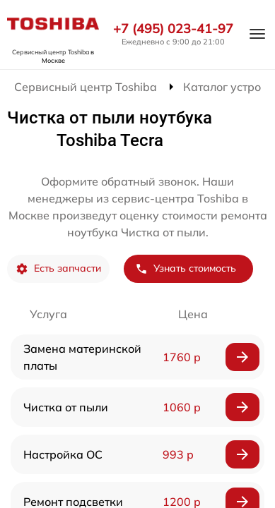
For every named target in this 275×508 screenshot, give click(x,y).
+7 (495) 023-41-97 (173, 29)
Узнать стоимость (185, 268)
